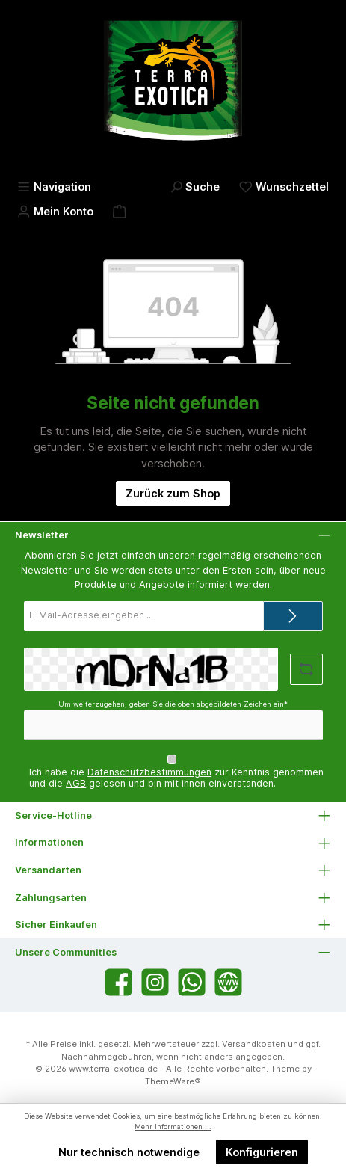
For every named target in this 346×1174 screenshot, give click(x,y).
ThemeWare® (173, 1081)
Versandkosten (253, 1044)
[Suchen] (195, 186)
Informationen (49, 842)
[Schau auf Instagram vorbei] (155, 982)
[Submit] (293, 616)
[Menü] (54, 186)
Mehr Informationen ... (173, 1126)
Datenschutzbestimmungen (149, 772)
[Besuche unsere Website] (228, 982)
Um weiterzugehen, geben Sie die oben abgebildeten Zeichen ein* (173, 704)
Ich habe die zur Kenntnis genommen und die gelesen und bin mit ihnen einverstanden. (176, 777)
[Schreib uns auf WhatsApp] (191, 982)
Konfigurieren (262, 1152)
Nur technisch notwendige (129, 1152)
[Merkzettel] (284, 186)
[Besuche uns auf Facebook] (118, 982)
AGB (76, 783)
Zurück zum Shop (173, 493)
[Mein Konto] (55, 211)
